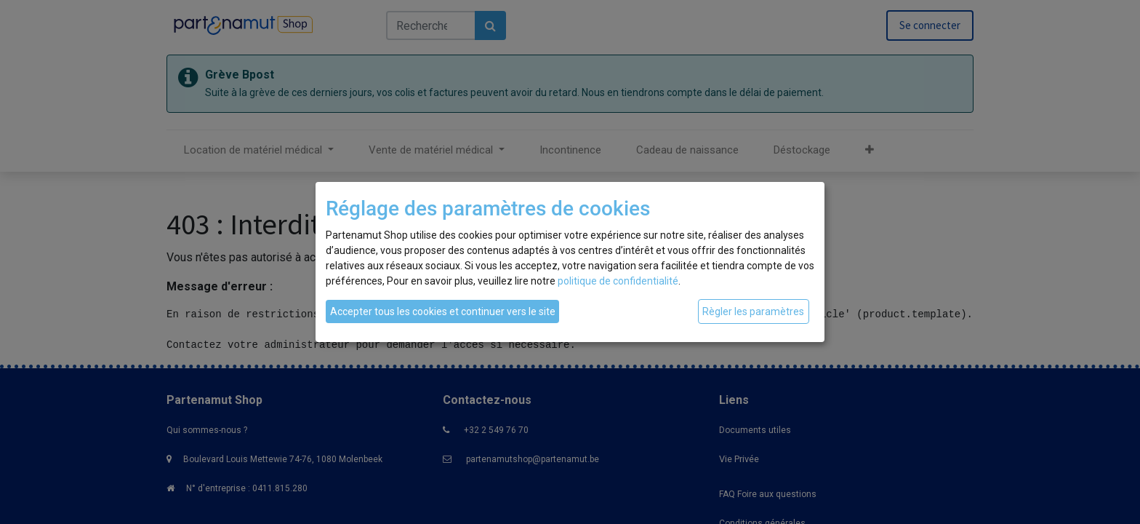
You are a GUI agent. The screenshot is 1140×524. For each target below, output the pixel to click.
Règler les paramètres (753, 311)
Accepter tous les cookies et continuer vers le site (442, 311)
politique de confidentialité (618, 281)
